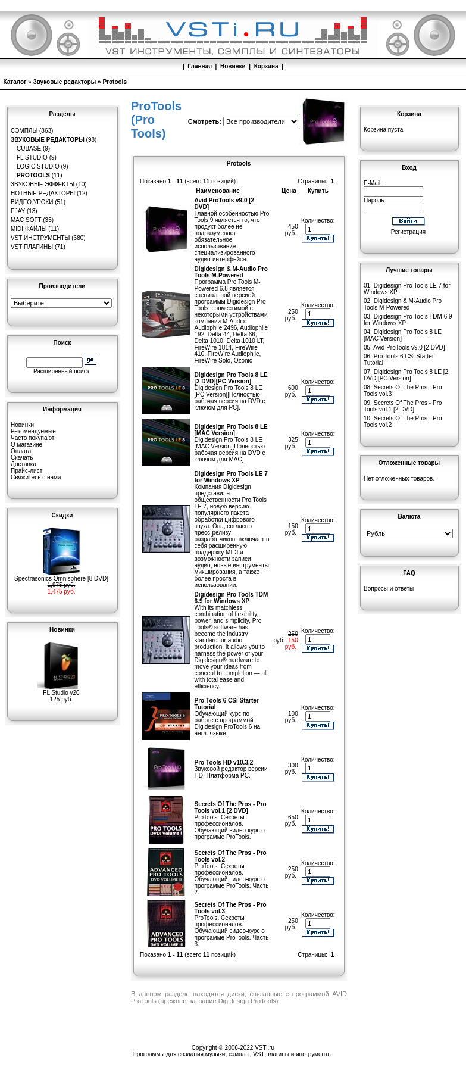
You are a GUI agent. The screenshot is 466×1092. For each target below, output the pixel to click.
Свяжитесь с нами (36, 477)
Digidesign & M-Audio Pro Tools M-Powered (231, 272)
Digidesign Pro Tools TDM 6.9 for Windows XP (231, 597)
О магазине (26, 444)
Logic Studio (38, 166)
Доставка (23, 464)
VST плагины (32, 247)
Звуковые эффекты (42, 184)
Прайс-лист (26, 470)
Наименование (217, 191)
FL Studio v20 (61, 690)
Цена (289, 191)
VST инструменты (40, 238)
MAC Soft (26, 220)
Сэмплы (24, 130)
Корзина (266, 66)
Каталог (15, 82)
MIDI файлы (29, 229)
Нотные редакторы (43, 193)
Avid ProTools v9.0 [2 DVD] (409, 347)
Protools (114, 82)
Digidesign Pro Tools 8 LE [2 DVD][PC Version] (231, 378)
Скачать (22, 457)
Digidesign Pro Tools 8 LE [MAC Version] (231, 429)
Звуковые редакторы (64, 82)
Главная (199, 66)
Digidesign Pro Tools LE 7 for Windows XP (231, 476)
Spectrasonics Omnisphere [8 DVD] (61, 576)
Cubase (29, 148)
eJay (18, 211)
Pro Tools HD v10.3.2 (224, 762)
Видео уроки (32, 202)
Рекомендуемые (33, 431)
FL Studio (32, 157)
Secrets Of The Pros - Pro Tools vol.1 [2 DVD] (231, 807)
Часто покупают (32, 438)
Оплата (21, 451)
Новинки (233, 66)
